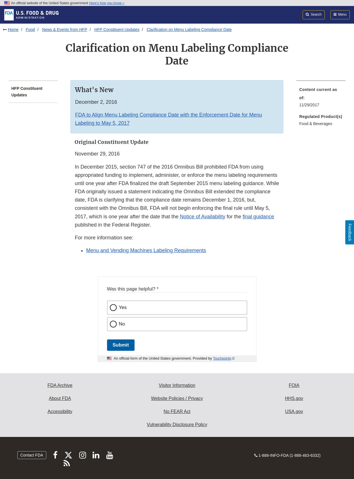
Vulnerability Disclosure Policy (177, 424)
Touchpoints (222, 358)
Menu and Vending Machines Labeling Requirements (146, 250)
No (122, 324)
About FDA (60, 398)
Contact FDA (31, 455)
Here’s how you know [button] (107, 3)
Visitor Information (177, 385)
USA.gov (294, 411)
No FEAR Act (177, 411)
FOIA (294, 385)
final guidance (258, 216)
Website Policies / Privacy (177, 398)
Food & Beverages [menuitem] (315, 123)
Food (30, 29)
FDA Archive (59, 385)
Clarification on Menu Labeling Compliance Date (189, 29)
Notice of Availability (202, 216)
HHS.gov (294, 398)
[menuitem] (320, 99)
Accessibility (60, 411)
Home (13, 29)
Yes (123, 307)
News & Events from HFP (64, 29)
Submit (121, 345)
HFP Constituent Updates (117, 29)
